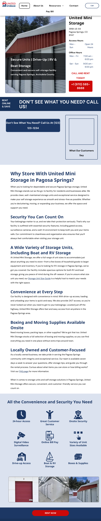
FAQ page (23, 371)
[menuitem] (25, 6)
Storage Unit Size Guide (39, 278)
